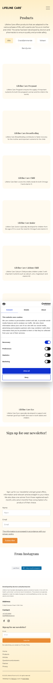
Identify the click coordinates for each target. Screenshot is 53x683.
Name (4, 508)
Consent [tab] (9, 310)
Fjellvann (14, 678)
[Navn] (26, 513)
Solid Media (25, 678)
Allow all (26, 371)
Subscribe (10, 540)
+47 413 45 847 (6, 613)
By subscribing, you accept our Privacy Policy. (16, 645)
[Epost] (26, 525)
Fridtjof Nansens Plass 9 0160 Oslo (12, 605)
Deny (26, 377)
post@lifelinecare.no (8, 615)
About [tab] (43, 310)
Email (4, 520)
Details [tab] (26, 310)
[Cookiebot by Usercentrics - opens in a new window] (42, 304)
